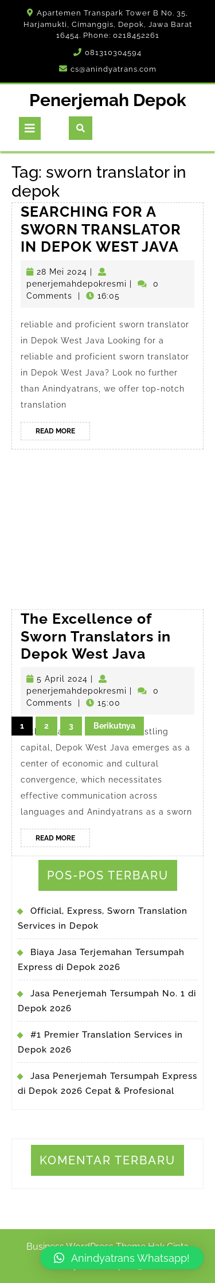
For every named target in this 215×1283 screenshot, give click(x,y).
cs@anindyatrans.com (114, 69)
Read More (63, 432)
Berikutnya (114, 725)
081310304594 (113, 52)
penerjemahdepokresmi (76, 283)
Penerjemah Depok (107, 100)
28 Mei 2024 (62, 271)
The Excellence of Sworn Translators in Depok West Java (96, 682)
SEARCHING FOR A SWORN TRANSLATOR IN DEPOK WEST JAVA (101, 229)
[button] (122, 1257)
